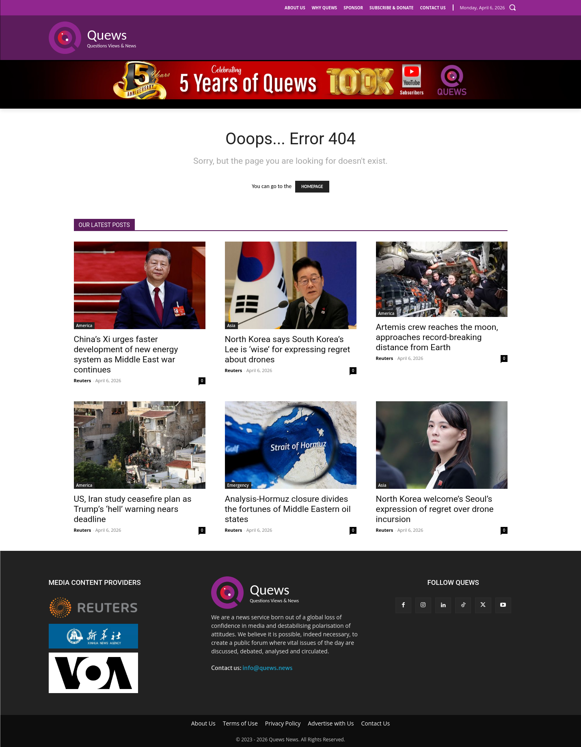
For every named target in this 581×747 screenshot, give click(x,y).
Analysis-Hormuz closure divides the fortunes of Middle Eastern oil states (288, 509)
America (84, 325)
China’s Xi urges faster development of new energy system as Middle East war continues (126, 354)
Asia (231, 325)
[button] (512, 7)
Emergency (238, 485)
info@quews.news (267, 668)
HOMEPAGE (312, 186)
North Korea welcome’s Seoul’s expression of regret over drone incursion (435, 509)
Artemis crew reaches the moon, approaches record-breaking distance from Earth (437, 337)
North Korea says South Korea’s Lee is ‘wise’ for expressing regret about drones (287, 349)
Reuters (82, 380)
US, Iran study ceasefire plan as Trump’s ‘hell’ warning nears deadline (133, 509)
